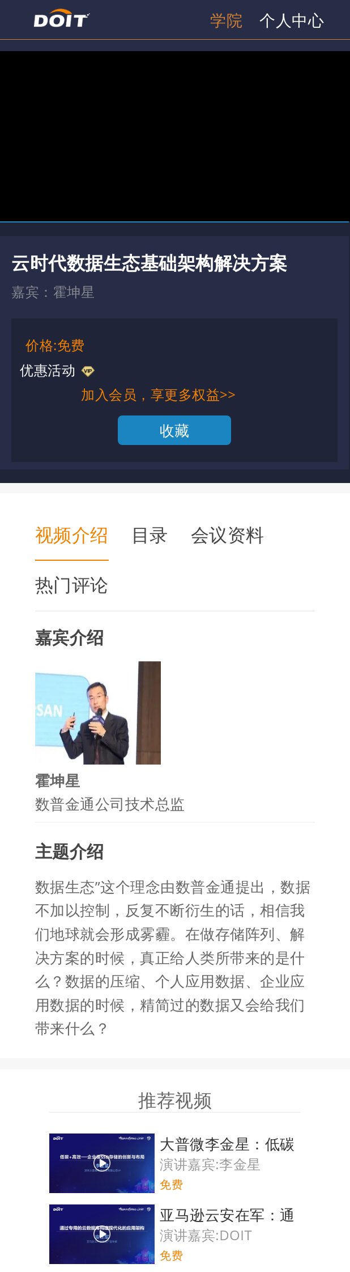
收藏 (175, 430)
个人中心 (291, 20)
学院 (226, 20)
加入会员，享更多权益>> (158, 394)
